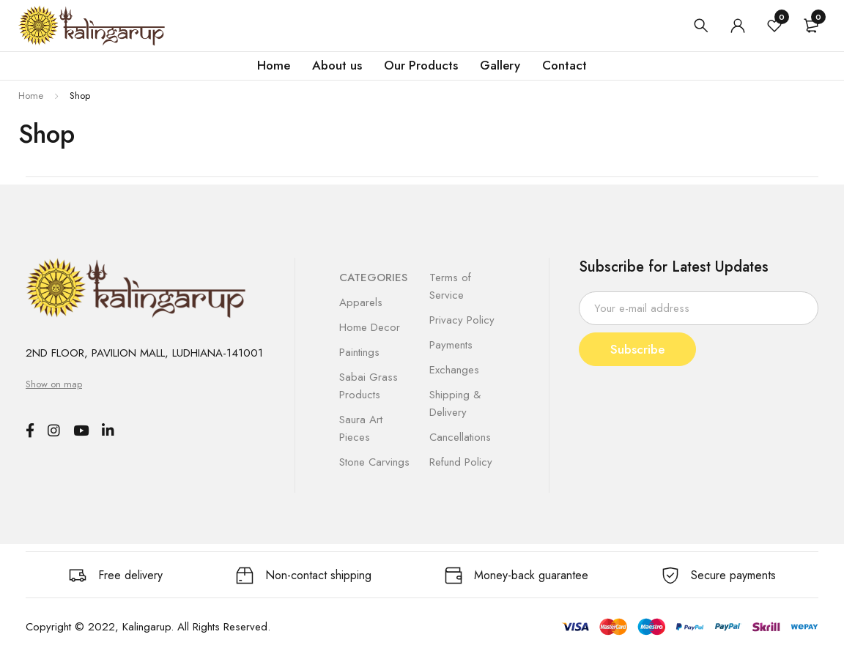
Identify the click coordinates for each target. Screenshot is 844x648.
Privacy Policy (462, 320)
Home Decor (369, 327)
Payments (451, 345)
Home (30, 96)
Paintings (359, 352)
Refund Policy (460, 462)
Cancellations (460, 437)
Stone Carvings (374, 462)
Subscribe (640, 349)
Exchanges (454, 370)
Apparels (360, 302)
